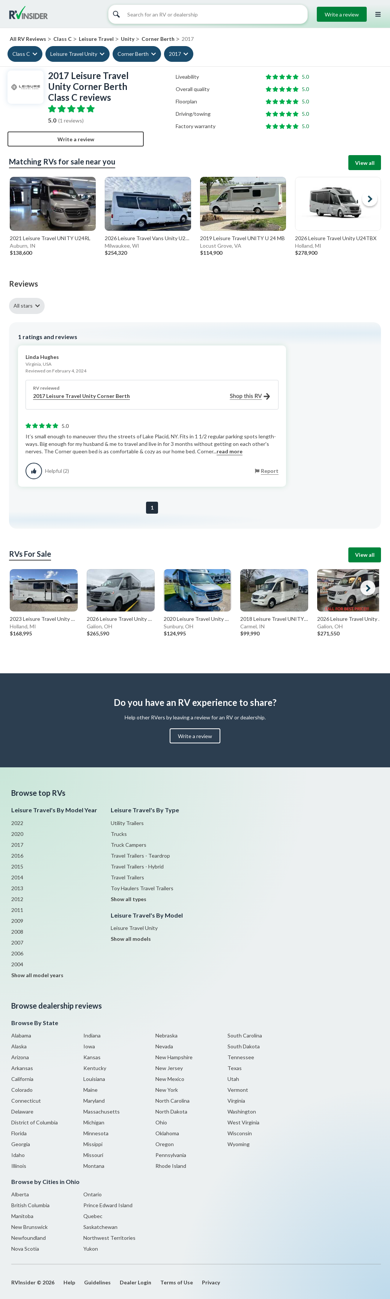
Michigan (93, 1122)
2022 (17, 823)
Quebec (92, 1216)
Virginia (236, 1100)
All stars (23, 305)
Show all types (128, 899)
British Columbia (30, 1205)
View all (365, 163)
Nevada (164, 1046)
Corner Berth (133, 54)
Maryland (94, 1100)
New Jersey (169, 1068)
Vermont (237, 1090)
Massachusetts (101, 1111)
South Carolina (244, 1035)
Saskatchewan (100, 1227)
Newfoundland (28, 1238)
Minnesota (95, 1133)
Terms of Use (176, 1282)
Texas (234, 1068)
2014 (17, 877)
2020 (17, 834)
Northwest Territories (109, 1238)
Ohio (161, 1122)
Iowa (89, 1046)
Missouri (93, 1155)
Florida (19, 1133)
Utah (233, 1079)
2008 (17, 931)
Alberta (20, 1194)
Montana (93, 1166)
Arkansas (22, 1068)
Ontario (92, 1194)
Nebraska (166, 1035)
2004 (17, 964)
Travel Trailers (127, 877)
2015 (17, 866)
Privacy (211, 1282)
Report (270, 471)
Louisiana (94, 1079)
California (22, 1079)
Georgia (20, 1144)
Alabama (21, 1035)
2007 (17, 942)
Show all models (131, 939)
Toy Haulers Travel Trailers (142, 888)
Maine (90, 1090)
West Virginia (243, 1122)
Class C (21, 54)
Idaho (18, 1155)
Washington (241, 1111)
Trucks (119, 834)
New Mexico (169, 1079)
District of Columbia (34, 1122)
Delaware (22, 1111)
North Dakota (171, 1111)
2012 (17, 899)
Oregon (164, 1144)
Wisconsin (239, 1133)
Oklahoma (167, 1133)
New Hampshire (174, 1057)
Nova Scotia (25, 1248)
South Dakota (243, 1046)
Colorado (22, 1090)
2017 (175, 54)
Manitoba (22, 1216)
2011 (17, 910)
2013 (17, 888)
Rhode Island (170, 1166)
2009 (17, 921)
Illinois (18, 1166)
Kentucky (94, 1068)
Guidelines (97, 1282)
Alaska (19, 1046)
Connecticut (26, 1100)
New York (166, 1090)
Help (69, 1282)
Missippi (92, 1144)
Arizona (20, 1057)
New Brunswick (29, 1227)
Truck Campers (128, 845)
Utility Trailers (127, 823)
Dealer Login (135, 1282)
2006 (17, 953)
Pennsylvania (170, 1155)
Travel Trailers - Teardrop (140, 855)
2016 (17, 855)
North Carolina (172, 1100)
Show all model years (37, 975)
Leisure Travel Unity (73, 54)
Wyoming (238, 1144)
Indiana (92, 1035)
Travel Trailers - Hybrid (137, 866)
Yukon (90, 1248)
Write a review (342, 14)
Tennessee (240, 1057)
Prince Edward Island (108, 1205)
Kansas (92, 1057)
